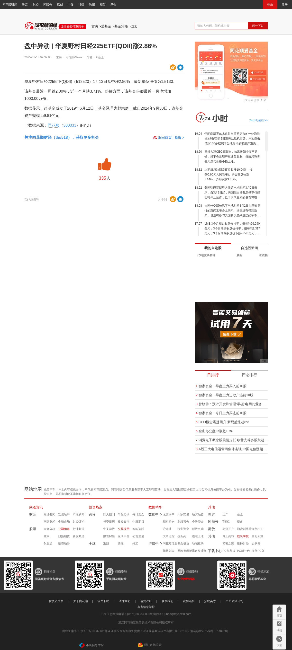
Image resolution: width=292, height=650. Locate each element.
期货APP (257, 529)
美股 (121, 543)
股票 (25, 4)
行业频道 (78, 529)
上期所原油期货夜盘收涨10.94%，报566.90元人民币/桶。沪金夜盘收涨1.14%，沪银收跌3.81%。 (228, 174)
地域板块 (198, 543)
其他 (211, 507)
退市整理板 (199, 551)
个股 (70, 4)
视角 (240, 521)
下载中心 (215, 551)
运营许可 (146, 601)
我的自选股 (212, 248)
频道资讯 (36, 507)
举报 (279, 630)
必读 (92, 514)
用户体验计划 (234, 601)
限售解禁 (109, 536)
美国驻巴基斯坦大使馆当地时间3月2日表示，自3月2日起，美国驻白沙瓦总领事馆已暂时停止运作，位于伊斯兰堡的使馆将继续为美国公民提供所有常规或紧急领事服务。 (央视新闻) (232, 193)
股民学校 (243, 536)
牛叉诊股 (109, 529)
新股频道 (78, 536)
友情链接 (189, 601)
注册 (285, 4)
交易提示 (123, 529)
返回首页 (162, 138)
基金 (113, 4)
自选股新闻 (249, 248)
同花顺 (53, 125)
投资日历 (109, 521)
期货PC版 (258, 551)
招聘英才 (210, 601)
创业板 (48, 543)
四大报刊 (109, 514)
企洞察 (256, 543)
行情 (81, 4)
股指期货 (64, 536)
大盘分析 (49, 529)
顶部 (279, 645)
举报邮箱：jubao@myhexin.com (170, 614)
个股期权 (138, 521)
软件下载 (103, 601)
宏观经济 (64, 514)
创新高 (181, 536)
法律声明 (124, 601)
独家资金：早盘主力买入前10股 (221, 386)
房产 (225, 514)
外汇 (135, 543)
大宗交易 (183, 514)
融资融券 (64, 543)
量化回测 (257, 536)
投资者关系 (56, 601)
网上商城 (228, 536)
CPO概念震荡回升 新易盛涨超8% (222, 422)
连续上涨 (198, 536)
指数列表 (168, 551)
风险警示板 (184, 551)
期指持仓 (168, 521)
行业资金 (183, 529)
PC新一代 (243, 551)
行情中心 (155, 543)
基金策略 (121, 26)
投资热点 (95, 507)
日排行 (213, 375)
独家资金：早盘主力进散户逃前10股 (224, 395)
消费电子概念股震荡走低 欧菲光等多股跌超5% (232, 440)
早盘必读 (123, 514)
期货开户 (228, 529)
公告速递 (138, 536)
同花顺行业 (170, 543)
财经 (35, 4)
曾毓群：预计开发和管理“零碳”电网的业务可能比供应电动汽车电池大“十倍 (232, 404)
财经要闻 (49, 514)
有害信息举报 (146, 607)
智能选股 (138, 529)
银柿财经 (243, 543)
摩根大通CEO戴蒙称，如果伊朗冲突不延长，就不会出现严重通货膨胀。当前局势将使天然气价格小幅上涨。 (232, 156)
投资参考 (123, 521)
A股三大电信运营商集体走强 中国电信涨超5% (232, 449)
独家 (46, 536)
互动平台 (123, 536)
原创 (60, 4)
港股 (106, 543)
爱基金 (106, 26)
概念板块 (183, 543)
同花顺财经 (9, 4)
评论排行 (249, 375)
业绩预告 (183, 521)
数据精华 (155, 507)
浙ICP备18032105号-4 (95, 631)
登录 (270, 4)
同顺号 (47, 4)
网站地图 (33, 489)
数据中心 (155, 514)
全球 (92, 543)
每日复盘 (138, 514)
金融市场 (64, 521)
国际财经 (49, 521)
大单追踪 (168, 536)
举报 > (179, 138)
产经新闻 (78, 514)
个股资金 (198, 521)
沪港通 (167, 529)
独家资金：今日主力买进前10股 (221, 413)
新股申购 (198, 529)
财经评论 (78, 521)
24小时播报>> (258, 120)
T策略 (226, 521)
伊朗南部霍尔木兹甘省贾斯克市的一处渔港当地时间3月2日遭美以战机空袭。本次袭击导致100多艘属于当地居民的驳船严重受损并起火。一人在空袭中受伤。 (232, 139)
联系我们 (167, 601)
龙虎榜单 (168, 514)
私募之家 (228, 543)
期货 (103, 4)
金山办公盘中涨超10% (214, 431)
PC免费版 (228, 551)
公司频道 (64, 529)
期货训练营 (244, 529)
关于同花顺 (80, 601)
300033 (69, 125)
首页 (94, 26)
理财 (211, 514)
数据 (92, 4)
